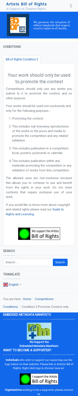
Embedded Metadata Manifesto (39, 346)
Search (60, 262)
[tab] (22, 59)
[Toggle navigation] (71, 6)
